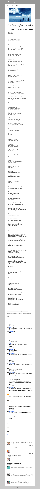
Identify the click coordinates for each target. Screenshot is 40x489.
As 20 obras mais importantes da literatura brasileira (14, 439)
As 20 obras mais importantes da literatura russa (13, 447)
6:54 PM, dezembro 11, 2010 (12, 370)
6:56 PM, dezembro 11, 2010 (12, 375)
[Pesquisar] (34, 1)
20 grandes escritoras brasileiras (11, 471)
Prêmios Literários (26, 311)
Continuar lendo (30, 445)
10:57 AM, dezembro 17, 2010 (13, 414)
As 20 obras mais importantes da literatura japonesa (14, 455)
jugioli (10, 336)
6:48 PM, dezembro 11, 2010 (12, 351)
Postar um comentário (10, 434)
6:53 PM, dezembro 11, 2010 (12, 366)
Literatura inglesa (21, 311)
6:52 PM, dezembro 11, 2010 (12, 361)
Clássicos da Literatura (9, 311)
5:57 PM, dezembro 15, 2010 (12, 409)
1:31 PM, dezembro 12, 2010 (12, 385)
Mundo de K (9, 1)
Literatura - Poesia (15, 311)
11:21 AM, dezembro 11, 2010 (13, 341)
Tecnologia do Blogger (20, 487)
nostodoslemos (11, 331)
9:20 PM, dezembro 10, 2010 (12, 329)
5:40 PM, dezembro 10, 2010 (12, 325)
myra (10, 343)
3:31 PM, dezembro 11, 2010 (12, 347)
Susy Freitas (10, 327)
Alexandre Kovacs (11, 349)
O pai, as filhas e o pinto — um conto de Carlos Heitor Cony (15, 463)
